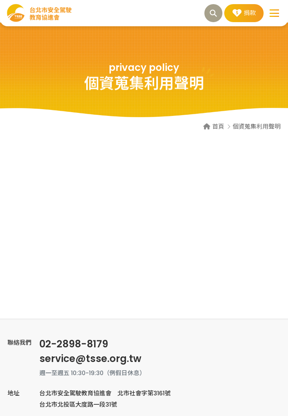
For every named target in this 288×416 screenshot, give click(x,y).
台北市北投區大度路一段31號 (78, 404)
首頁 (218, 126)
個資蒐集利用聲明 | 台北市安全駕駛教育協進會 (39, 13)
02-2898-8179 (73, 344)
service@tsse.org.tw (90, 358)
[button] (275, 13)
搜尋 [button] (213, 13)
